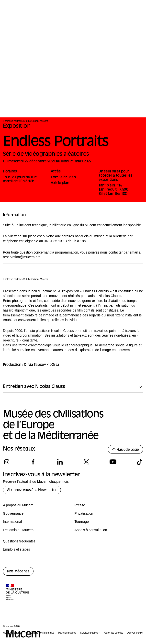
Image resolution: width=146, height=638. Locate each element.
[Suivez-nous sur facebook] (33, 462)
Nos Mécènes (18, 571)
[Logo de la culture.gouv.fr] (17, 592)
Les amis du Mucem (18, 530)
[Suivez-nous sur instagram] (7, 462)
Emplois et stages (16, 549)
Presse (80, 505)
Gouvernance (13, 513)
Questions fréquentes (19, 541)
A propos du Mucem (18, 505)
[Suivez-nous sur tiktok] (139, 462)
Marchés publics (67, 632)
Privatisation (84, 513)
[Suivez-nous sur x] (86, 462)
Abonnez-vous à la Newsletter (32, 490)
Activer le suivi (135, 632)
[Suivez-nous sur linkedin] (60, 462)
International (12, 522)
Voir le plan (60, 183)
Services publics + (90, 632)
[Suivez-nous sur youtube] (113, 462)
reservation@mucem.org (22, 257)
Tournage (82, 522)
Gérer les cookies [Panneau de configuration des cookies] (113, 632)
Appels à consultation (91, 530)
